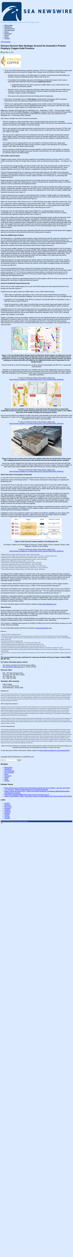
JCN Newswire (9, 30)
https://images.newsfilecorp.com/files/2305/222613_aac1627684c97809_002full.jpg (37, 423)
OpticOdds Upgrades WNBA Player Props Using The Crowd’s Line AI (26, 794)
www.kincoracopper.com (44, 628)
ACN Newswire (9, 29)
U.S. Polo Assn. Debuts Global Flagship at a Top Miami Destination (26, 789)
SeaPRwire (8, 27)
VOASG (7, 816)
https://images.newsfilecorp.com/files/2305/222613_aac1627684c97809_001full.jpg (37, 379)
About (6, 37)
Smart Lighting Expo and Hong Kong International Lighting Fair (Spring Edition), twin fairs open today (37, 788)
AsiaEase (7, 811)
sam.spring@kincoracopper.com (13, 667)
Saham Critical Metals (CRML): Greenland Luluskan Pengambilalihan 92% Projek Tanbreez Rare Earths (38, 796)
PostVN (6, 815)
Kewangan (8, 33)
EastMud (7, 810)
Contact (7, 38)
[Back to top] (2, 823)
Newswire (7, 808)
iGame (6, 35)
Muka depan (8, 25)
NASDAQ (7, 805)
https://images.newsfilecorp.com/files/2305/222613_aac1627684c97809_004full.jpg (37, 551)
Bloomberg (7, 806)
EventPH (7, 818)
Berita (6, 32)
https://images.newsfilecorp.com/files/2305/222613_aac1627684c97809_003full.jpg (37, 471)
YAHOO (7, 803)
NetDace (7, 813)
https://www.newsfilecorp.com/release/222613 (55, 750)
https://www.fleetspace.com (47, 604)
